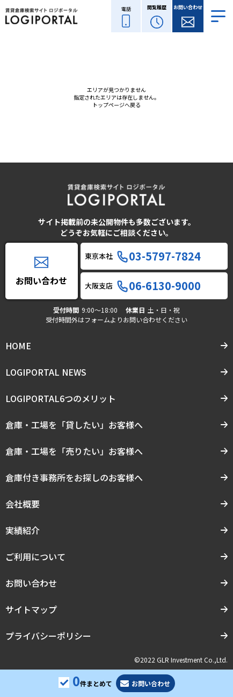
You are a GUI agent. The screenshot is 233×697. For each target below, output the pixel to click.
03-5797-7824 (158, 256)
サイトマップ (31, 609)
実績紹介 (22, 530)
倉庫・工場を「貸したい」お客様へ (74, 424)
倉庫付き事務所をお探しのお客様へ (74, 477)
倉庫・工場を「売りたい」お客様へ (74, 451)
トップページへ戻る (116, 105)
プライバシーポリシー (48, 635)
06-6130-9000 (158, 285)
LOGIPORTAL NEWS (45, 371)
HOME (18, 345)
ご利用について (35, 556)
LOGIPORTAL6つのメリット (60, 398)
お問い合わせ (31, 582)
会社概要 (22, 503)
